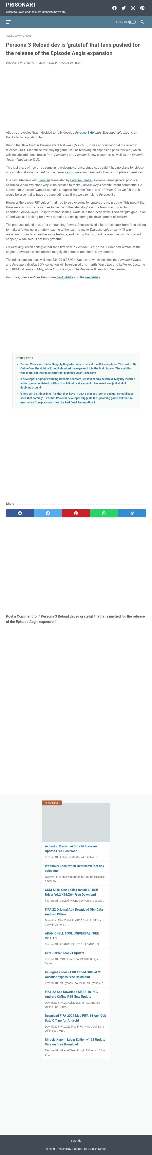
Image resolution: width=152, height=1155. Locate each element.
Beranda (76, 1140)
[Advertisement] (76, 97)
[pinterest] (76, 513)
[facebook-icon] (114, 8)
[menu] (10, 22)
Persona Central (81, 180)
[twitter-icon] (123, 8)
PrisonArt (21, 4)
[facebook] (20, 513)
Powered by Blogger (69, 1148)
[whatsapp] (104, 513)
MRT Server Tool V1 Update (64, 953)
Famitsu (44, 180)
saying (69, 172)
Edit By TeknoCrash (94, 1148)
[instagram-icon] (132, 8)
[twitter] (48, 513)
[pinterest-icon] (142, 8)
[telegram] (132, 513)
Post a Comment (71, 62)
